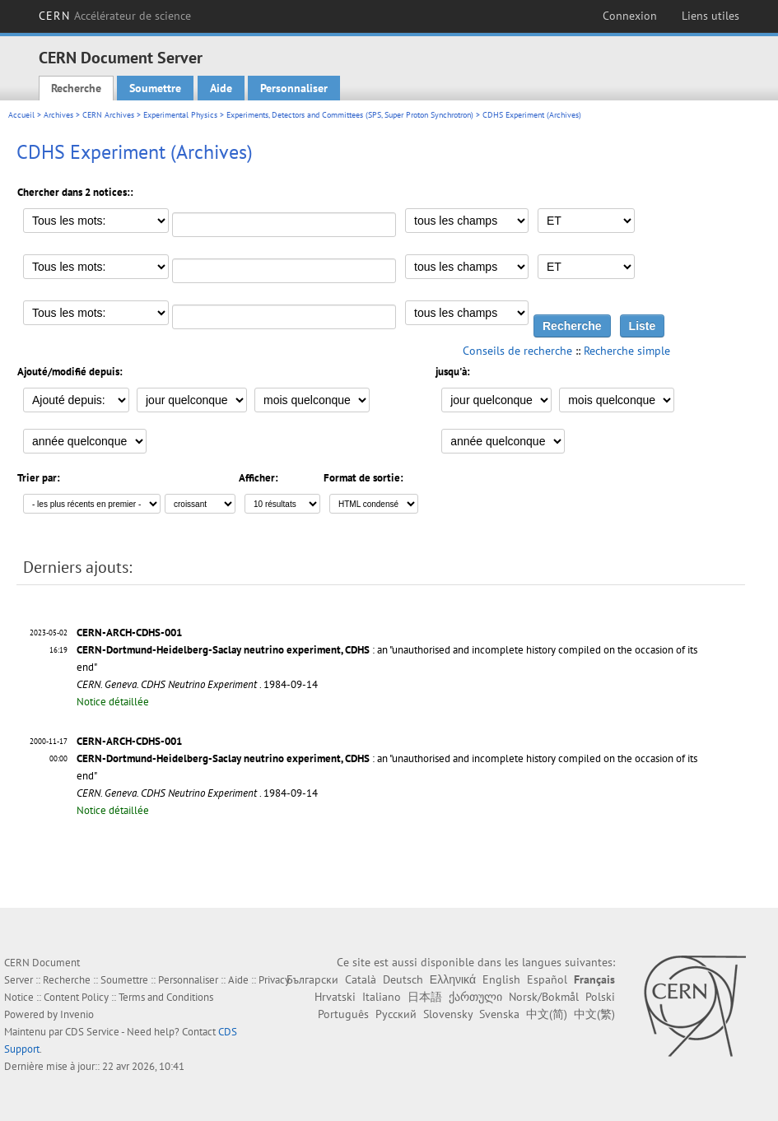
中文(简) (546, 1014)
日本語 (425, 996)
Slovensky (448, 1014)
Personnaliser (294, 88)
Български (312, 979)
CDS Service (92, 1032)
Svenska (499, 1014)
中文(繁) (594, 1014)
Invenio (77, 1014)
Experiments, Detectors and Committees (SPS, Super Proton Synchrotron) (349, 114)
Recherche (76, 88)
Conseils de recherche (517, 350)
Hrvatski (335, 996)
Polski (600, 996)
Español (547, 979)
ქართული (475, 996)
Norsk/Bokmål (544, 996)
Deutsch (403, 979)
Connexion (630, 15)
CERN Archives (108, 114)
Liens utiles (710, 15)
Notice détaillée (113, 702)
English (501, 979)
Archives (58, 114)
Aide (221, 88)
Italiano (381, 996)
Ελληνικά (453, 979)
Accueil (21, 114)
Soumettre (155, 88)
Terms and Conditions (166, 997)
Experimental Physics (180, 114)
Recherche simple (627, 350)
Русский (396, 1014)
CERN (115, 15)
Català (360, 979)
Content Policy (76, 997)
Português (343, 1014)
